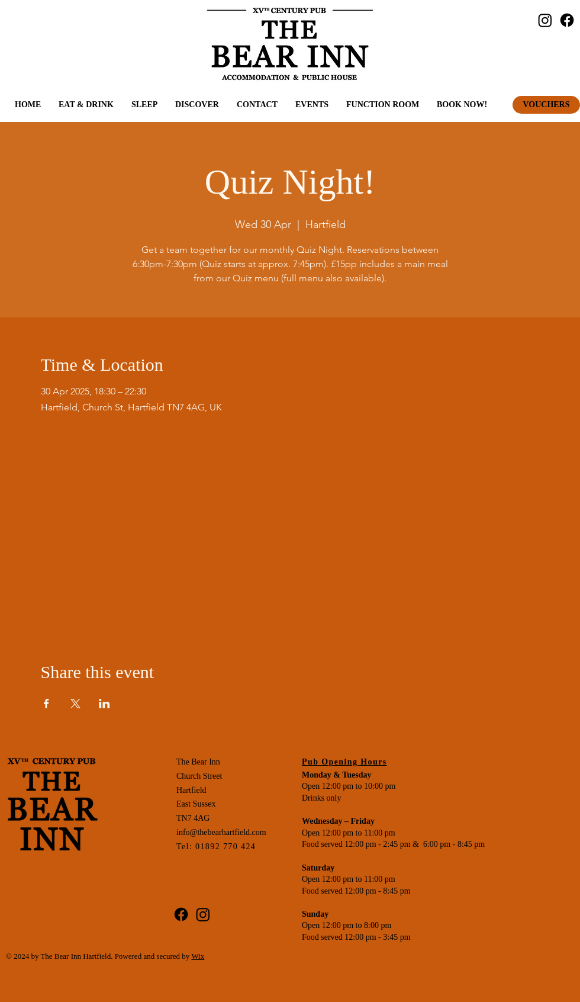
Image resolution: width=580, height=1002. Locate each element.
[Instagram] (545, 20)
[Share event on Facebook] (46, 703)
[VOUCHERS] (546, 105)
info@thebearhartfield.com (221, 832)
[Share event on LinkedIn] (104, 703)
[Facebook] (567, 20)
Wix (197, 956)
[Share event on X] (75, 703)
